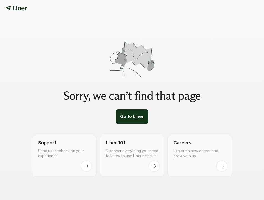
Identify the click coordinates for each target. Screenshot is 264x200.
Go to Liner (132, 116)
